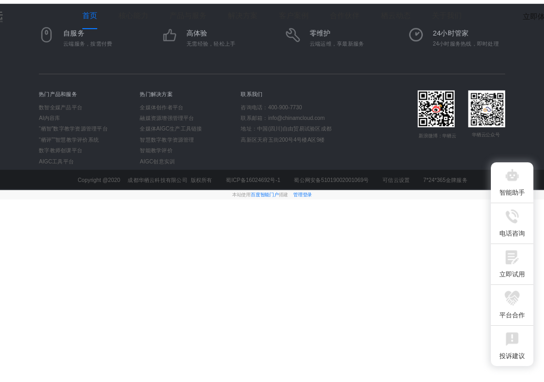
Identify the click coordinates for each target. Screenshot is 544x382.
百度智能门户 (265, 194)
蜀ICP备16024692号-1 (253, 180)
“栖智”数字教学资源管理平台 (73, 129)
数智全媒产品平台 (60, 107)
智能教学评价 (156, 150)
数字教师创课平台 (60, 150)
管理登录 (302, 194)
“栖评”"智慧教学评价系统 (69, 139)
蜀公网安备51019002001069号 (331, 180)
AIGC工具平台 (56, 161)
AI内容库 (49, 118)
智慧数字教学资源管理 (167, 139)
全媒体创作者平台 (161, 107)
